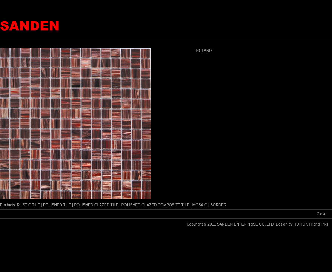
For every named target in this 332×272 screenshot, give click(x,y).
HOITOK (301, 224)
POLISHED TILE (57, 205)
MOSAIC (199, 205)
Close (321, 214)
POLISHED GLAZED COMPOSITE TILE (155, 205)
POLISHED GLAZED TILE (96, 205)
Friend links (318, 224)
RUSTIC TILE (28, 205)
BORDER (218, 205)
